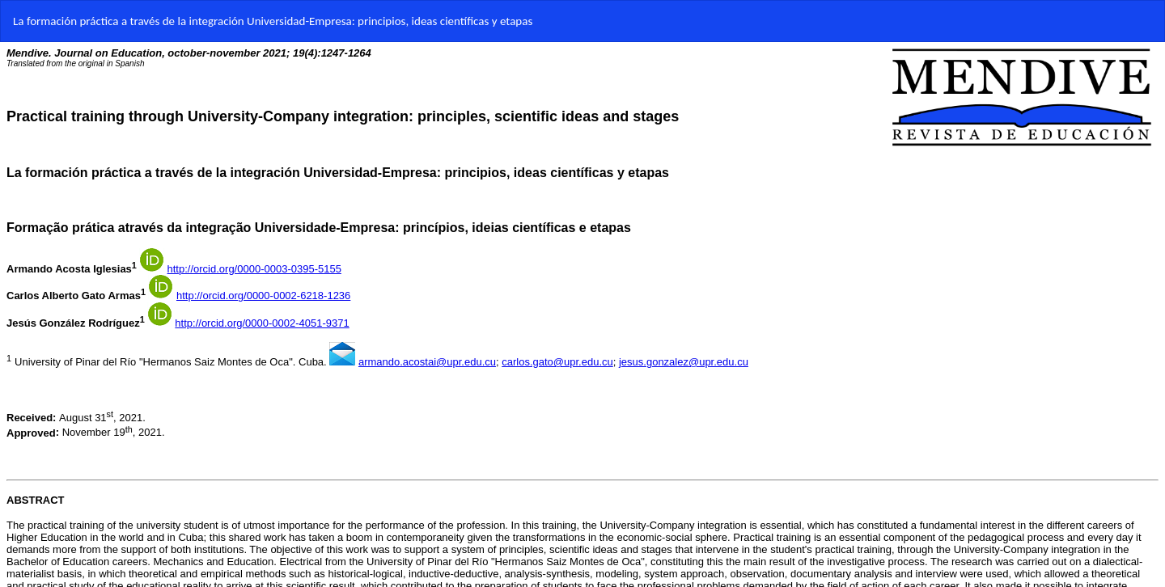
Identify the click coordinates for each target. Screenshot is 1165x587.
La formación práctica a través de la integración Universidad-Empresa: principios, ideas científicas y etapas (272, 21)
